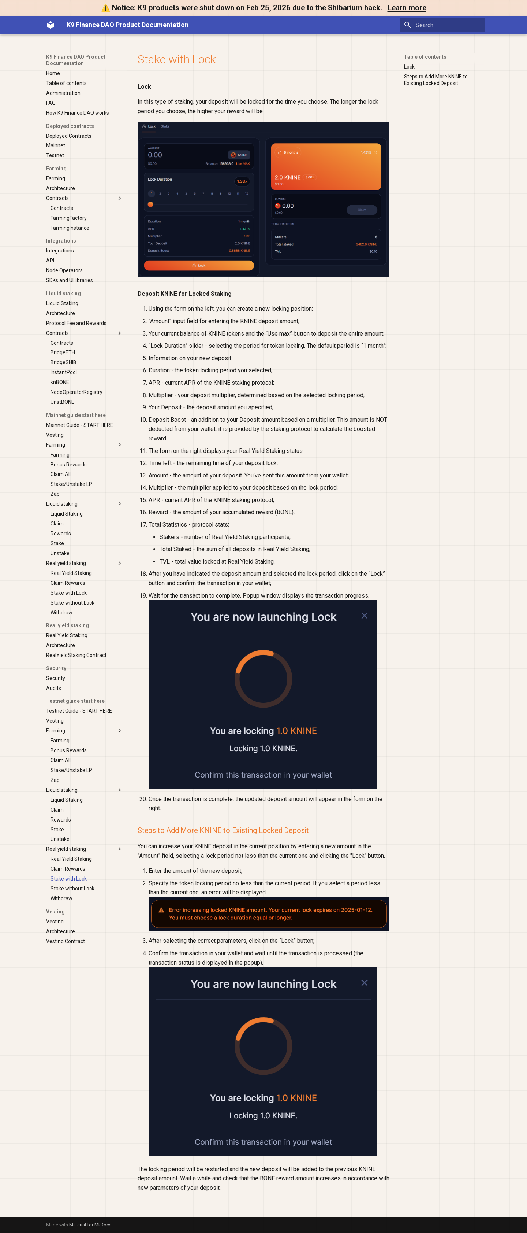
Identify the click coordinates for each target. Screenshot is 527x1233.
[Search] (442, 25)
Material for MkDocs (90, 1225)
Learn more (407, 7)
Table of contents (425, 57)
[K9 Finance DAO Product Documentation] (50, 25)
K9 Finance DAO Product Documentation (75, 60)
